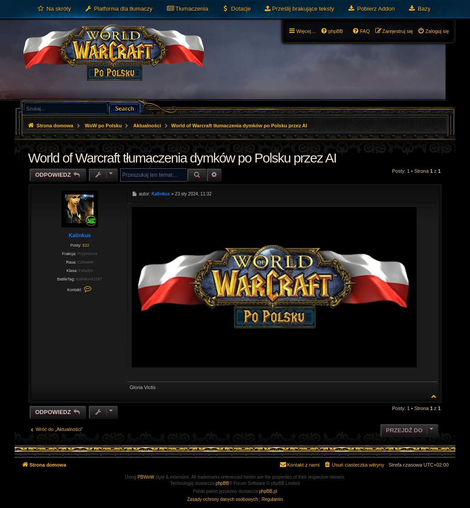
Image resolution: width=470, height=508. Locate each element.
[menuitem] (54, 9)
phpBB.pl (268, 491)
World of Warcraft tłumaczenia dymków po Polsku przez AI (239, 125)
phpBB (222, 483)
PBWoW (146, 477)
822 (85, 245)
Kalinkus (80, 235)
